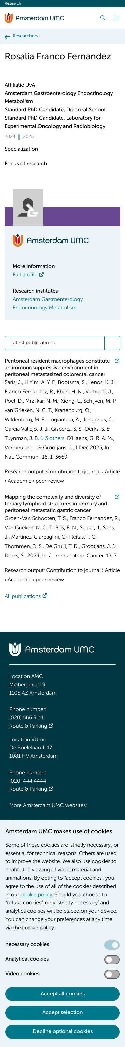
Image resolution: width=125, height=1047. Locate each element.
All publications (23, 596)
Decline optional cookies (63, 1031)
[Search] (103, 18)
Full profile (25, 275)
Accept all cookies (63, 994)
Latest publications (32, 343)
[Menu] (116, 18)
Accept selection (62, 1012)
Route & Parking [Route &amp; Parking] (28, 726)
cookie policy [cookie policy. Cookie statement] (36, 895)
